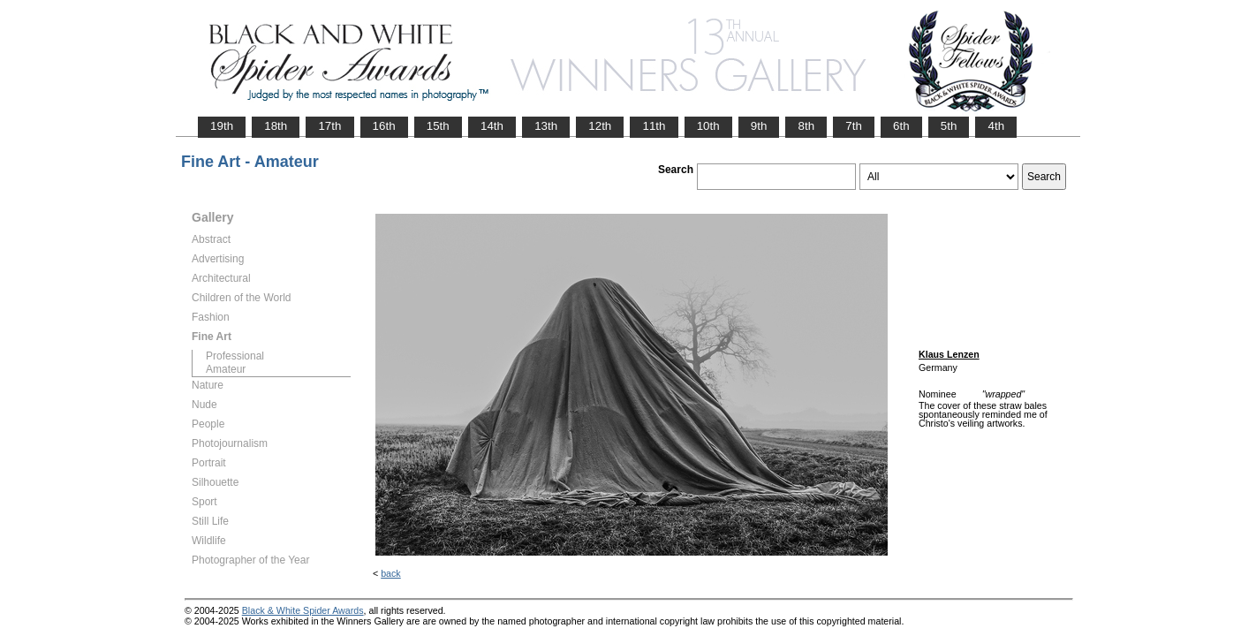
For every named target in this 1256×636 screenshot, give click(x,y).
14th (492, 125)
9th (759, 125)
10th (708, 125)
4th (996, 125)
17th (329, 125)
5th (949, 125)
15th (438, 125)
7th (854, 125)
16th (384, 125)
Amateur (226, 369)
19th (222, 125)
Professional (235, 356)
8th (806, 125)
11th (653, 125)
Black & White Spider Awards (303, 610)
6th (901, 125)
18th (275, 125)
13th (546, 125)
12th (600, 125)
